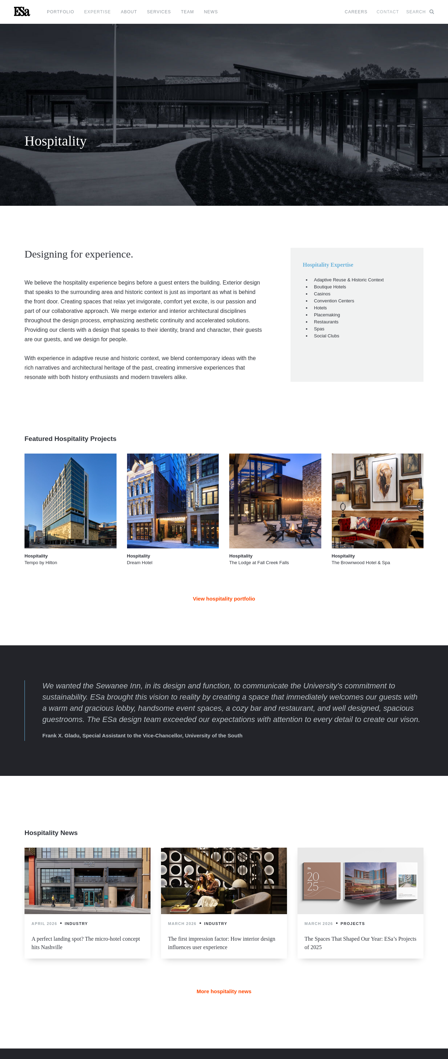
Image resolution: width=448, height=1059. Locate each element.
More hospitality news (224, 991)
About (129, 11)
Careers (356, 11)
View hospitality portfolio (224, 599)
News (211, 11)
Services (159, 11)
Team (187, 11)
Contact (388, 11)
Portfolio (60, 11)
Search (420, 11)
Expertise (97, 11)
